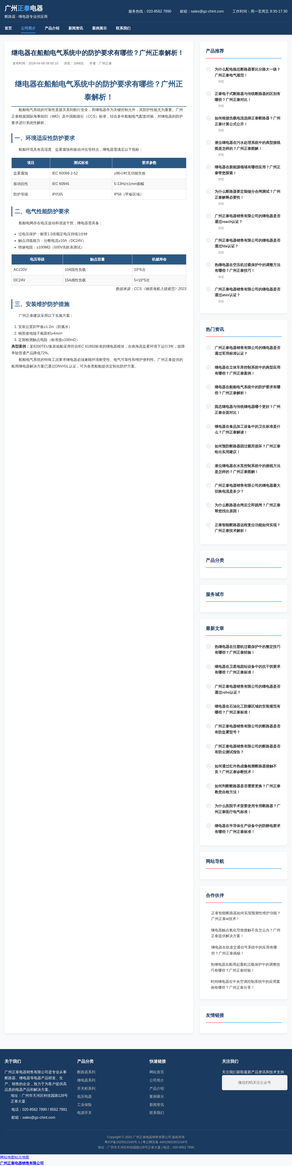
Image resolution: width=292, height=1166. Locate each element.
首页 (8, 28)
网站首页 (156, 1072)
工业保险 (84, 1105)
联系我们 (123, 28)
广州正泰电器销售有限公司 (22, 1163)
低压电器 (84, 1096)
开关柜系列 (86, 1088)
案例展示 (99, 28)
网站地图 (7, 1157)
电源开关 (84, 1113)
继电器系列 (86, 1080)
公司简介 (28, 28)
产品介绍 (52, 28)
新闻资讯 (75, 28)
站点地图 (22, 1157)
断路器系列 (86, 1072)
